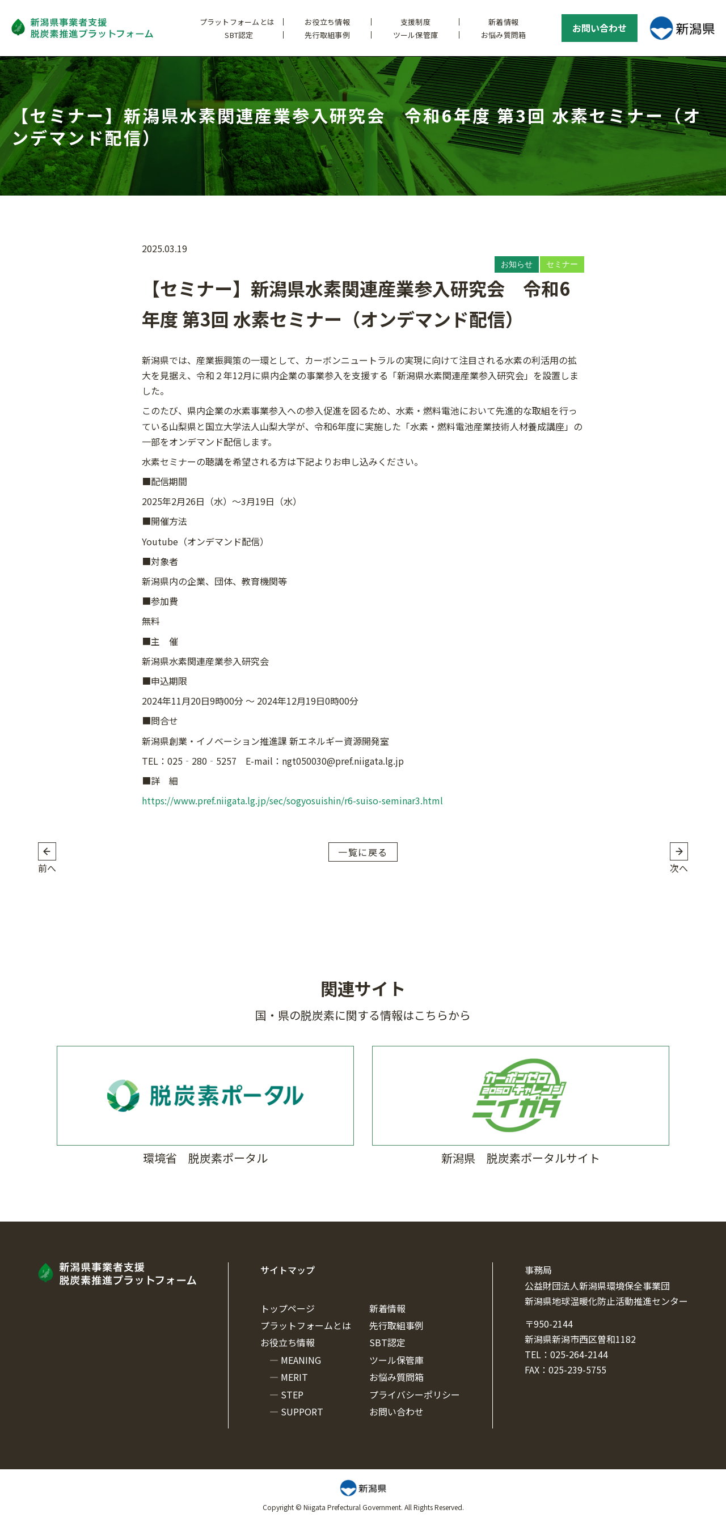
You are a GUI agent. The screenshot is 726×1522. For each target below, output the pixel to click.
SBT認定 (239, 35)
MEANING (301, 1360)
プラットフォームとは (237, 22)
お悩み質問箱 (503, 35)
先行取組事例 (327, 35)
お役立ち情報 (327, 22)
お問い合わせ (599, 28)
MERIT (294, 1377)
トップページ (287, 1308)
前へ (47, 868)
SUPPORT (302, 1411)
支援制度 (415, 22)
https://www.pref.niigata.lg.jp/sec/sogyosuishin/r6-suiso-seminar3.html (292, 800)
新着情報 (503, 22)
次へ (679, 868)
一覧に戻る (363, 852)
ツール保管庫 (415, 35)
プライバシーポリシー (414, 1394)
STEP (292, 1394)
